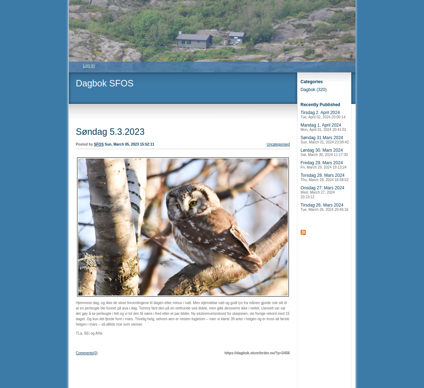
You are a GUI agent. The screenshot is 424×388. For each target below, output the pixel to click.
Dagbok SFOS (105, 83)
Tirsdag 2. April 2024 (323, 114)
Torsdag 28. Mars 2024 (325, 177)
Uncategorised (278, 144)
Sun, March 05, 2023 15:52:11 (129, 144)
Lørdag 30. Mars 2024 (324, 152)
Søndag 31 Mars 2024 (325, 139)
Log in (89, 65)
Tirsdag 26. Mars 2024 (325, 207)
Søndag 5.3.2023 (110, 132)
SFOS (99, 144)
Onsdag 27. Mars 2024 (322, 192)
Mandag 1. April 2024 (324, 127)
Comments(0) (87, 353)
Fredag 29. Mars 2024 (324, 164)
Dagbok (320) (314, 89)
